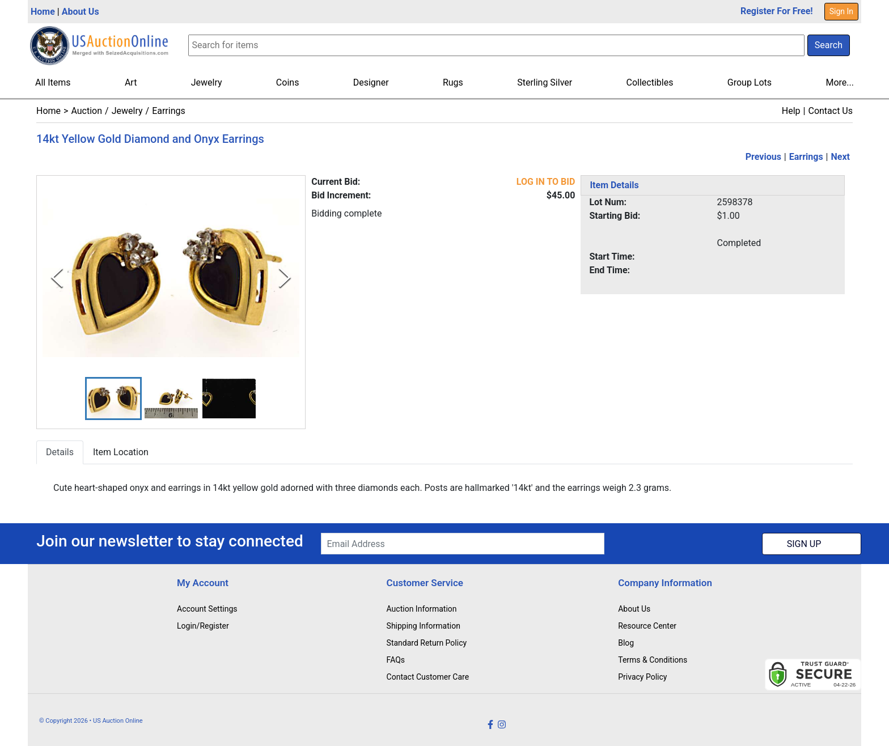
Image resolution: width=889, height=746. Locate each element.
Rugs (453, 82)
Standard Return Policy (427, 642)
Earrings (168, 110)
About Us (80, 11)
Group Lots (749, 82)
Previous (763, 156)
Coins (287, 82)
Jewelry (206, 82)
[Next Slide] (284, 277)
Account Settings (207, 608)
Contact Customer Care (428, 676)
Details (60, 452)
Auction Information (422, 608)
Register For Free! (776, 11)
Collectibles (650, 82)
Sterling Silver (544, 82)
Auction (86, 110)
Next (840, 156)
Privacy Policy (642, 676)
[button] (113, 399)
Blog (626, 642)
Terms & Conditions (652, 659)
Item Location (121, 452)
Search (829, 45)
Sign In (841, 11)
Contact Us (830, 110)
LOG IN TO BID (546, 181)
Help (791, 110)
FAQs (396, 659)
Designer (371, 82)
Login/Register (203, 625)
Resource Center (647, 625)
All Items (53, 82)
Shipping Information (423, 625)
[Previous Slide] (57, 277)
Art (131, 82)
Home (43, 11)
